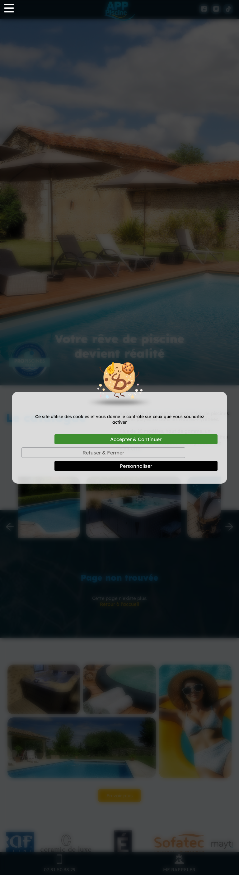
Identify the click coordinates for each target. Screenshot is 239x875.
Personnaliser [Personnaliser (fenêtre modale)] (136, 466)
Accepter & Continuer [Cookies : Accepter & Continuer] (136, 439)
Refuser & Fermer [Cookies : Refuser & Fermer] (103, 452)
